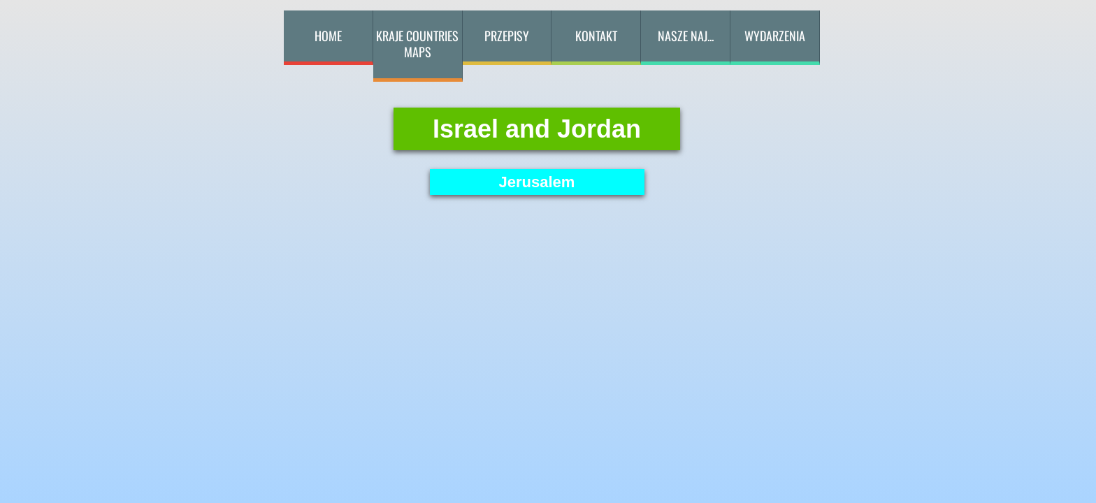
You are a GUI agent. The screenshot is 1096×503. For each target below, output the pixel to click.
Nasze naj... (686, 36)
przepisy (506, 36)
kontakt (596, 36)
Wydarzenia (774, 36)
